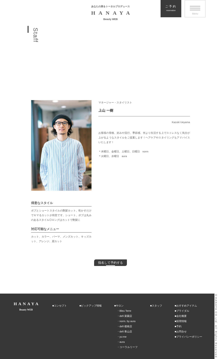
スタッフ (157, 305)
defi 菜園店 (125, 315)
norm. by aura (127, 321)
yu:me (123, 336)
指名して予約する (110, 262)
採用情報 (181, 321)
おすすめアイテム (186, 305)
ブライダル (182, 310)
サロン (120, 305)
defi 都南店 (125, 326)
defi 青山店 (125, 331)
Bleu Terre (125, 310)
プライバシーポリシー (189, 336)
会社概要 (181, 315)
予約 (178, 326)
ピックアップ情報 (91, 305)
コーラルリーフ (128, 347)
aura (122, 341)
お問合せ (181, 331)
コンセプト (60, 305)
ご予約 (171, 8)
